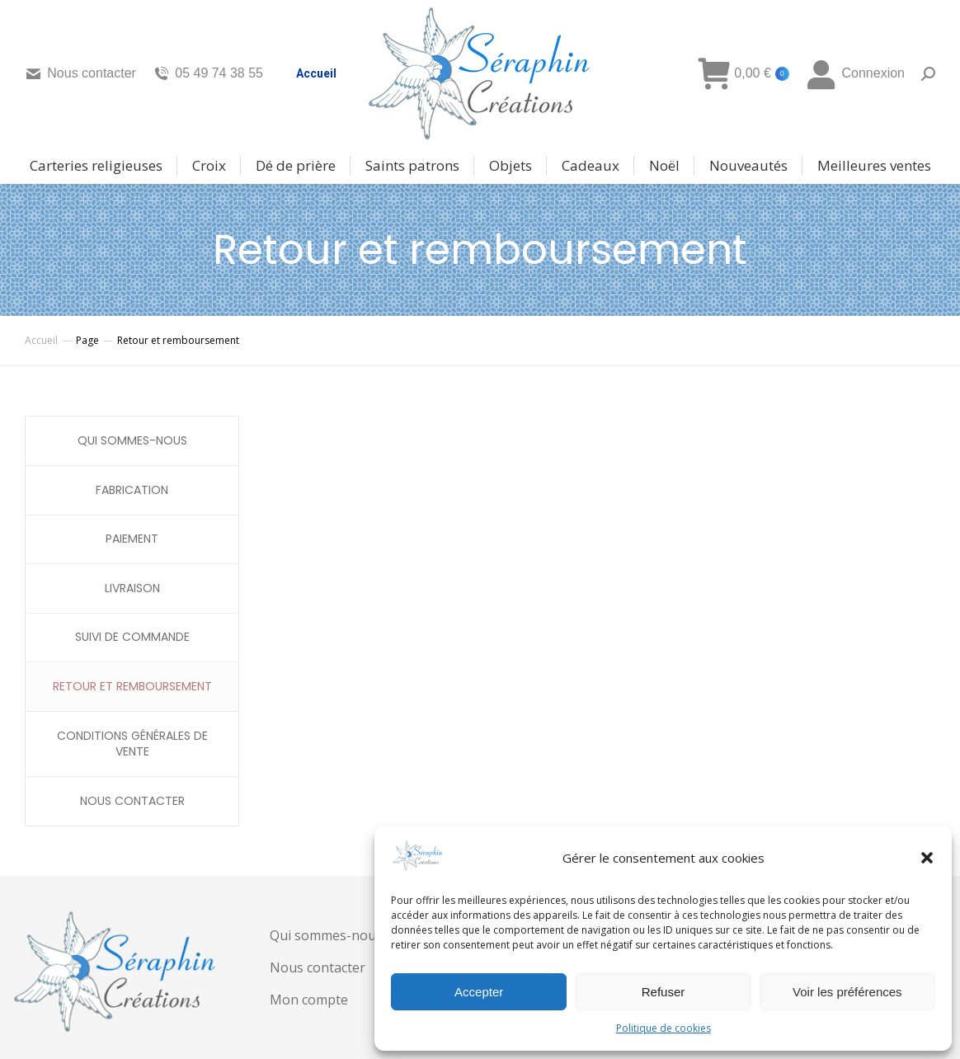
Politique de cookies (663, 1028)
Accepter (478, 992)
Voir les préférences (847, 992)
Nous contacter (80, 73)
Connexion (855, 73)
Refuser (663, 992)
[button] (927, 858)
